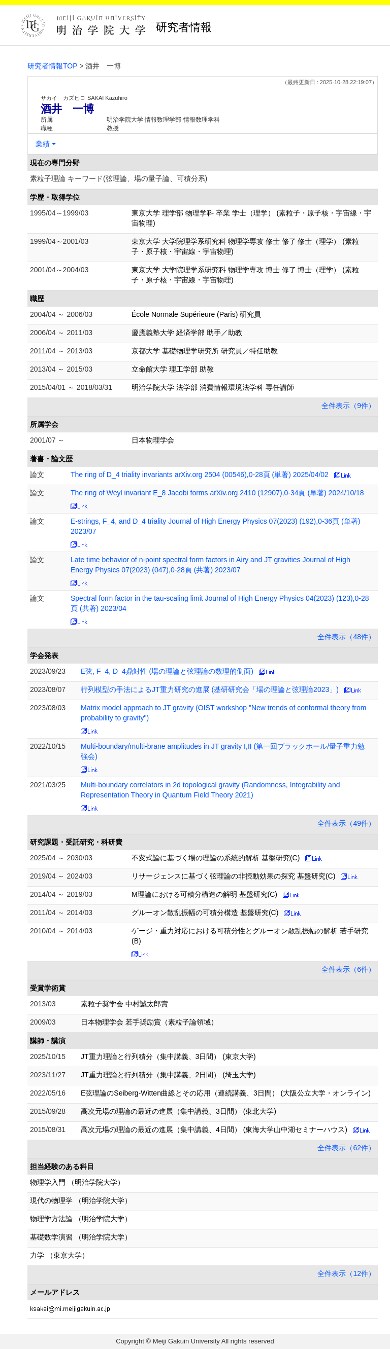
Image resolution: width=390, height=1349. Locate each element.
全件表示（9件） (348, 406)
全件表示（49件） (346, 823)
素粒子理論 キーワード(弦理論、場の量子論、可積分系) (118, 178)
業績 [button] (43, 144)
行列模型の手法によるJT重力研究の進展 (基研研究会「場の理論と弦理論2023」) (210, 689)
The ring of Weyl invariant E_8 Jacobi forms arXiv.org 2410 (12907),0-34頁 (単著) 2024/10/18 (217, 493)
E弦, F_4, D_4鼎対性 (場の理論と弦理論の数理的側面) (167, 671)
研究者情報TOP (52, 66)
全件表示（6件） (348, 969)
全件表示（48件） (346, 637)
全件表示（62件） (346, 1148)
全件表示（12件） (346, 1273)
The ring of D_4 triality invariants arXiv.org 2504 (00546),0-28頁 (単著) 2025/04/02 (200, 474)
